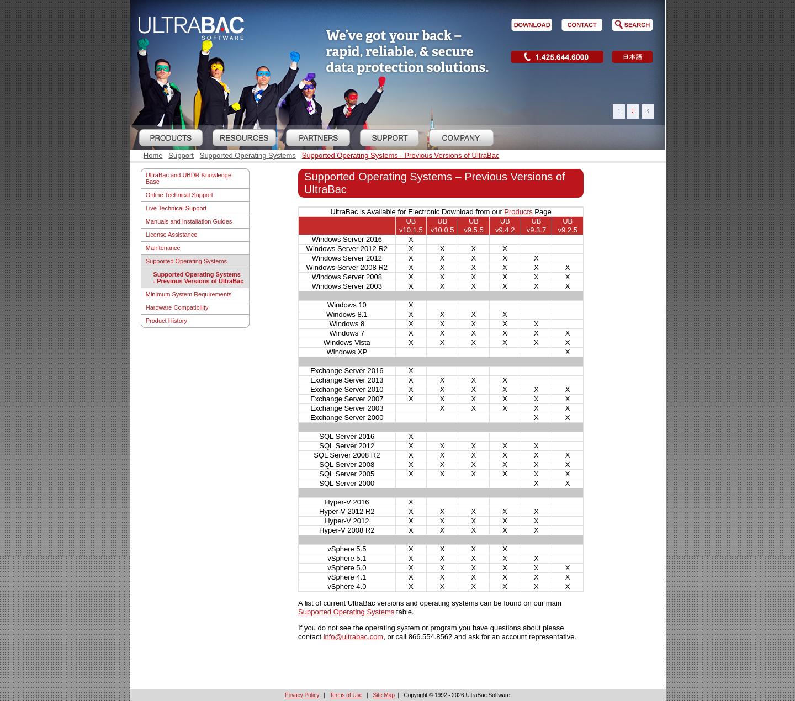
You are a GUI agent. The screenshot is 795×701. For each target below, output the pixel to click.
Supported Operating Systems (248, 155)
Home (153, 155)
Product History (166, 320)
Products (518, 212)
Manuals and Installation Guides (189, 221)
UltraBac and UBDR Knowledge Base (188, 178)
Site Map (384, 695)
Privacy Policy (302, 695)
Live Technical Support (176, 208)
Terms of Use (346, 695)
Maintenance (163, 248)
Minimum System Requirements (189, 294)
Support (181, 155)
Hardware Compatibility (177, 307)
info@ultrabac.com (354, 637)
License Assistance (172, 234)
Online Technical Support (179, 195)
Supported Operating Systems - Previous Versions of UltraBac (401, 155)
